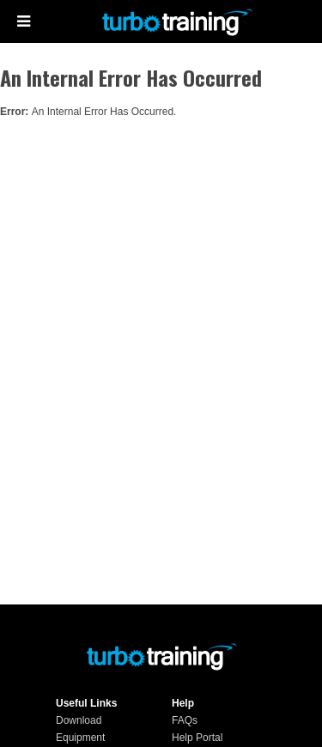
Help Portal (197, 738)
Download (78, 720)
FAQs (184, 720)
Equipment (80, 738)
